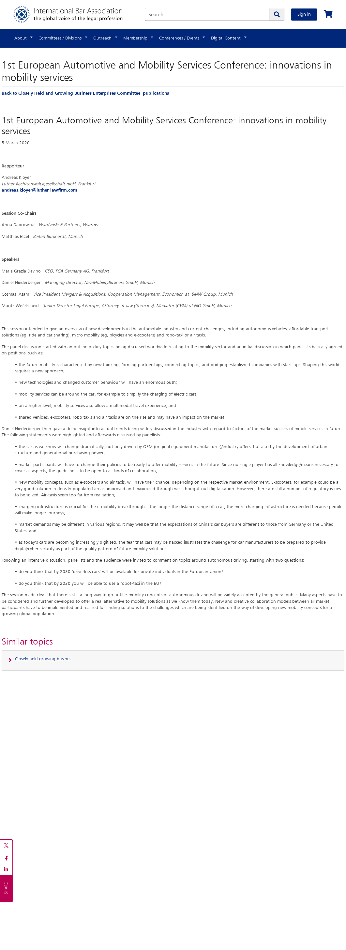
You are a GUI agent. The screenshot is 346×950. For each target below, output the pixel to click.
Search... (158, 15)
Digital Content (226, 38)
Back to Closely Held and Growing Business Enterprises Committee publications (85, 93)
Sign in (304, 14)
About (20, 38)
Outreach (102, 38)
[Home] (74, 14)
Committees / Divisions (60, 38)
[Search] (276, 14)
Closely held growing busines (43, 659)
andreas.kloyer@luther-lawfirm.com (39, 190)
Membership (135, 38)
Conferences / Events (179, 38)
